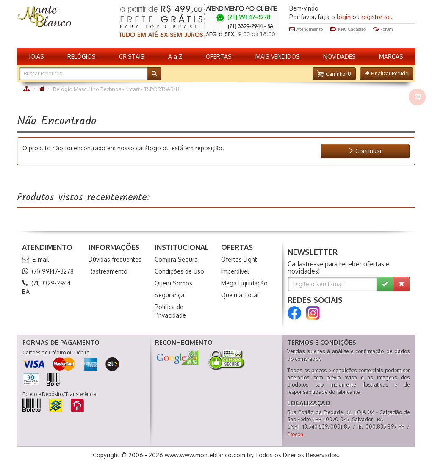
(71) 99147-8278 (48, 271)
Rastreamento (108, 271)
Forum (383, 29)
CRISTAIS (131, 56)
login (344, 16)
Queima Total (240, 295)
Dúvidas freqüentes (115, 259)
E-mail (35, 259)
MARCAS (391, 56)
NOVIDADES (339, 56)
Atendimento (306, 29)
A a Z (175, 56)
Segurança (169, 295)
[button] (334, 73)
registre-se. (377, 16)
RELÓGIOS (81, 56)
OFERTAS (219, 56)
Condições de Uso (179, 271)
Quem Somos (173, 283)
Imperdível (235, 271)
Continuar (365, 151)
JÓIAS (36, 56)
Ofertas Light (239, 259)
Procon (295, 434)
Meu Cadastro (348, 29)
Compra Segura (176, 259)
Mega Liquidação (244, 283)
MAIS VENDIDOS (277, 56)
